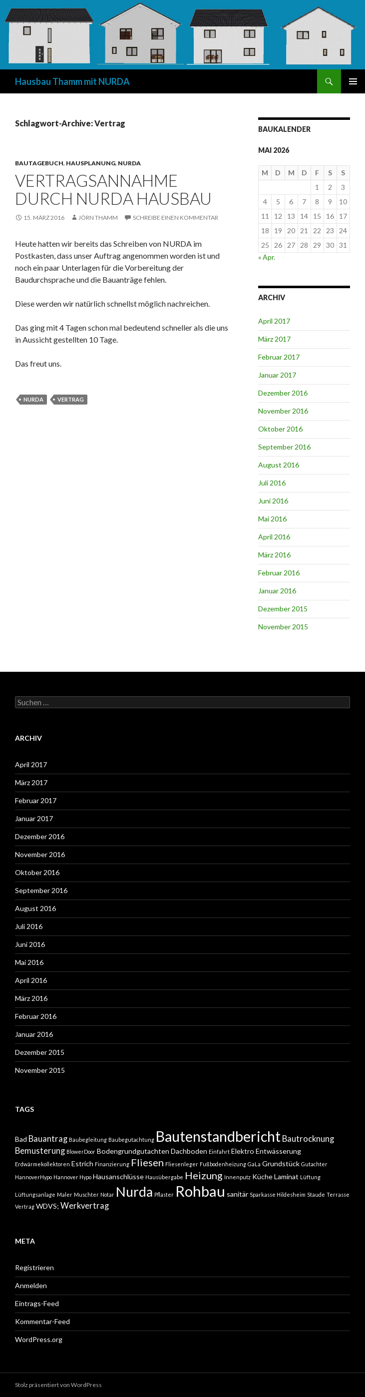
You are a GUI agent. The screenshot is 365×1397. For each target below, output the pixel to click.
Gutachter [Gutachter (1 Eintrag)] (314, 1164)
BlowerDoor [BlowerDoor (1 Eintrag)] (80, 1151)
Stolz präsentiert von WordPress (58, 1385)
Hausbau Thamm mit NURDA (72, 81)
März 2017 (274, 339)
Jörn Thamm (98, 217)
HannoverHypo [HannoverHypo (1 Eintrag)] (33, 1177)
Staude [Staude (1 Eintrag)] (316, 1194)
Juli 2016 (272, 482)
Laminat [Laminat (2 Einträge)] (286, 1176)
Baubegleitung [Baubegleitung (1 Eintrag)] (88, 1139)
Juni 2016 (273, 500)
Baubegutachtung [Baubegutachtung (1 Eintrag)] (131, 1139)
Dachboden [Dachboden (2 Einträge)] (189, 1151)
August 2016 (278, 465)
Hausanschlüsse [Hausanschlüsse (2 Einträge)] (118, 1176)
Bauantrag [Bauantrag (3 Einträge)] (47, 1139)
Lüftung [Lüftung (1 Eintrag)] (310, 1177)
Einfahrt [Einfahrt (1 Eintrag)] (219, 1151)
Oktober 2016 (280, 429)
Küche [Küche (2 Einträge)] (262, 1176)
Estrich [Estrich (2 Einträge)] (82, 1163)
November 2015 (283, 626)
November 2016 (283, 411)
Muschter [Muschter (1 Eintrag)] (86, 1194)
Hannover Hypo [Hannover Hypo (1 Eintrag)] (72, 1177)
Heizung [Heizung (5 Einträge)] (204, 1175)
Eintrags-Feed (37, 1303)
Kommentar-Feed (42, 1321)
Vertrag (70, 399)
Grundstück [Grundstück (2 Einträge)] (281, 1163)
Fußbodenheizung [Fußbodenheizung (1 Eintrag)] (223, 1164)
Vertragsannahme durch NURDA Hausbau (113, 189)
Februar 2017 (279, 357)
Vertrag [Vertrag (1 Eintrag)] (24, 1206)
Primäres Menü (353, 81)
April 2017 (274, 321)
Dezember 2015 (283, 608)
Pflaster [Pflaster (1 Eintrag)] (164, 1194)
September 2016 (284, 447)
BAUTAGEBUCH (39, 163)
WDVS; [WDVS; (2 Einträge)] (47, 1206)
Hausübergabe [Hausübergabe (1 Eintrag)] (164, 1177)
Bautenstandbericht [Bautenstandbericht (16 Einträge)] (218, 1136)
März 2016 (274, 554)
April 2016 (274, 536)
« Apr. (266, 257)
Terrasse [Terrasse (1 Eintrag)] (338, 1194)
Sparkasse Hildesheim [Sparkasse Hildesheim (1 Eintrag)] (278, 1194)
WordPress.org (38, 1339)
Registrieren (34, 1267)
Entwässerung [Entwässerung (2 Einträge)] (278, 1151)
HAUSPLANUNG (90, 163)
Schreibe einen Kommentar (175, 217)
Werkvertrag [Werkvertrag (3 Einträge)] (84, 1206)
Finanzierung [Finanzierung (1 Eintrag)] (112, 1164)
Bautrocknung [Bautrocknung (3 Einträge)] (308, 1139)
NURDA (129, 163)
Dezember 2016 (283, 393)
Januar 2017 (277, 375)
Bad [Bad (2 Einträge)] (21, 1139)
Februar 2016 (279, 572)
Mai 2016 (272, 518)
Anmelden (31, 1285)
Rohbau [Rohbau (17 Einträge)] (200, 1191)
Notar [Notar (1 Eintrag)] (107, 1194)
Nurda (33, 399)
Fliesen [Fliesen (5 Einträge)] (147, 1162)
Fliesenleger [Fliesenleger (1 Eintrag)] (181, 1164)
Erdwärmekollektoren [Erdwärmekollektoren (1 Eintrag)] (42, 1164)
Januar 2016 (277, 590)
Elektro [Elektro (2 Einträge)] (242, 1151)
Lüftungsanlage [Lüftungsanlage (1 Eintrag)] (35, 1194)
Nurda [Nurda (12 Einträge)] (134, 1192)
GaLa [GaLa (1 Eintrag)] (254, 1164)
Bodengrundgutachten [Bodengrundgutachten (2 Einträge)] (133, 1151)
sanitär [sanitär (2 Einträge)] (237, 1194)
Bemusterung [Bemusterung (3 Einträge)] (40, 1151)
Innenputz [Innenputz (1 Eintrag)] (237, 1177)
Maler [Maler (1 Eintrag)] (64, 1194)
